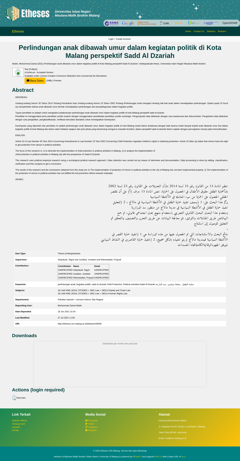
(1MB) (38, 80)
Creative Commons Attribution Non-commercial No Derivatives (77, 76)
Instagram (91, 427)
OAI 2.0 (158, 456)
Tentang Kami (18, 424)
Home (188, 31)
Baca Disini (35, 80)
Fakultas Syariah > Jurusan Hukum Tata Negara (80, 299)
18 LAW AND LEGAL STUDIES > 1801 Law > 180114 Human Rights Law (92, 293)
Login (111, 39)
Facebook (91, 420)
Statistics (211, 31)
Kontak (15, 430)
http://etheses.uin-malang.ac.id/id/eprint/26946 (80, 323)
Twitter (89, 424)
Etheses (18, 31)
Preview (57, 80)
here (183, 456)
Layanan (16, 427)
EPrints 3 (137, 456)
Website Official (19, 420)
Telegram (91, 430)
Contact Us (199, 31)
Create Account (123, 39)
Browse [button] (221, 31)
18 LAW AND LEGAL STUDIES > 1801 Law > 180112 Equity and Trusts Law (94, 290)
